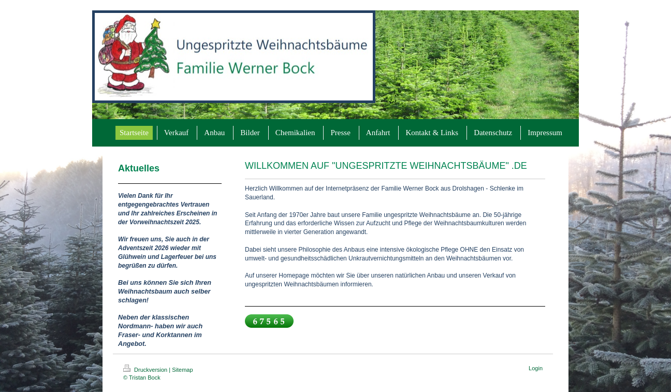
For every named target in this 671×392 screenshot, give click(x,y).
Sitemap (182, 370)
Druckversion (146, 370)
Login (536, 368)
